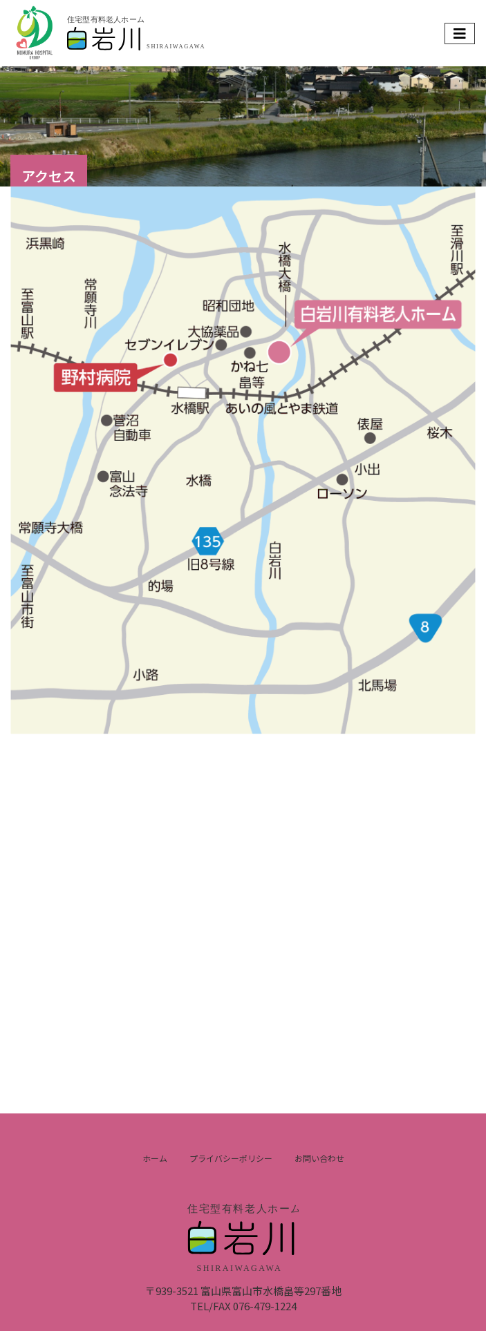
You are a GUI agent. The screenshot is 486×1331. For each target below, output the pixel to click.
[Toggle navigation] (460, 33)
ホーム (154, 1158)
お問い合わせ (319, 1158)
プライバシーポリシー (230, 1158)
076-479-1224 (265, 1306)
